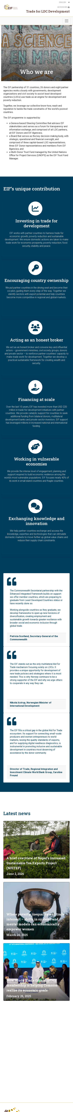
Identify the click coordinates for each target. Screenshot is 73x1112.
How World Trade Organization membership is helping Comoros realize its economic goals (32, 985)
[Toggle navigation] (66, 21)
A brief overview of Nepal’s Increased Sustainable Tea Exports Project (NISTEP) (36, 863)
